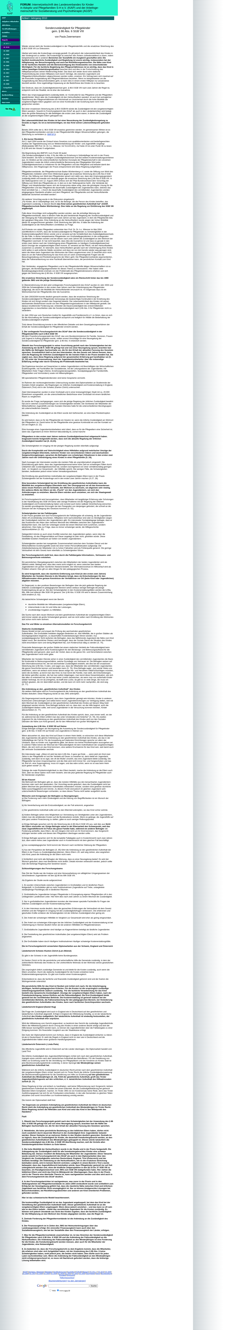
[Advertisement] (59, 1318)
